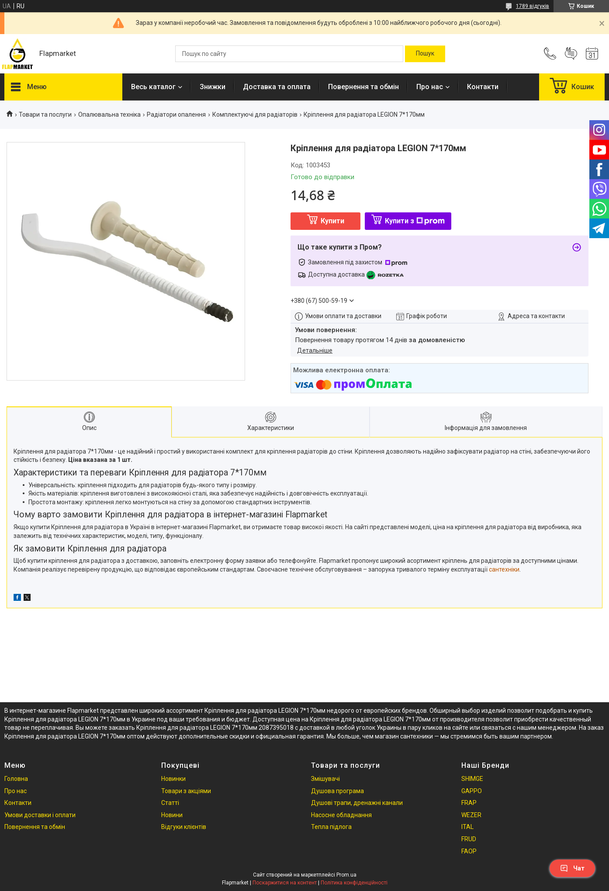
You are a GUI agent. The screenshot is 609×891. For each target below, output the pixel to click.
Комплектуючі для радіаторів (255, 114)
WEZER (471, 814)
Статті (170, 802)
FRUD (468, 839)
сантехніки (504, 569)
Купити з (415, 221)
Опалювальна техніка (109, 114)
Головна (16, 778)
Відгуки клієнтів (183, 826)
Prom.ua (346, 875)
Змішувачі (325, 778)
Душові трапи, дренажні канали (357, 802)
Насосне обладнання (341, 814)
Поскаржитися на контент (285, 883)
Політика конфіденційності (354, 883)
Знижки (212, 87)
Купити (332, 221)
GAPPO (471, 790)
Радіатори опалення (176, 114)
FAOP (469, 851)
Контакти (482, 87)
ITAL (467, 826)
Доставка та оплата (277, 87)
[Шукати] (425, 53)
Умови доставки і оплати (40, 814)
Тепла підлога (331, 826)
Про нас (429, 87)
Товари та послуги (45, 114)
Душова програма (337, 790)
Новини (172, 814)
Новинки (173, 778)
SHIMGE (472, 778)
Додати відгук (571, 53)
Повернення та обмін (363, 87)
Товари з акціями (186, 790)
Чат (572, 868)
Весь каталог (153, 87)
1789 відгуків (532, 6)
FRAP (469, 802)
